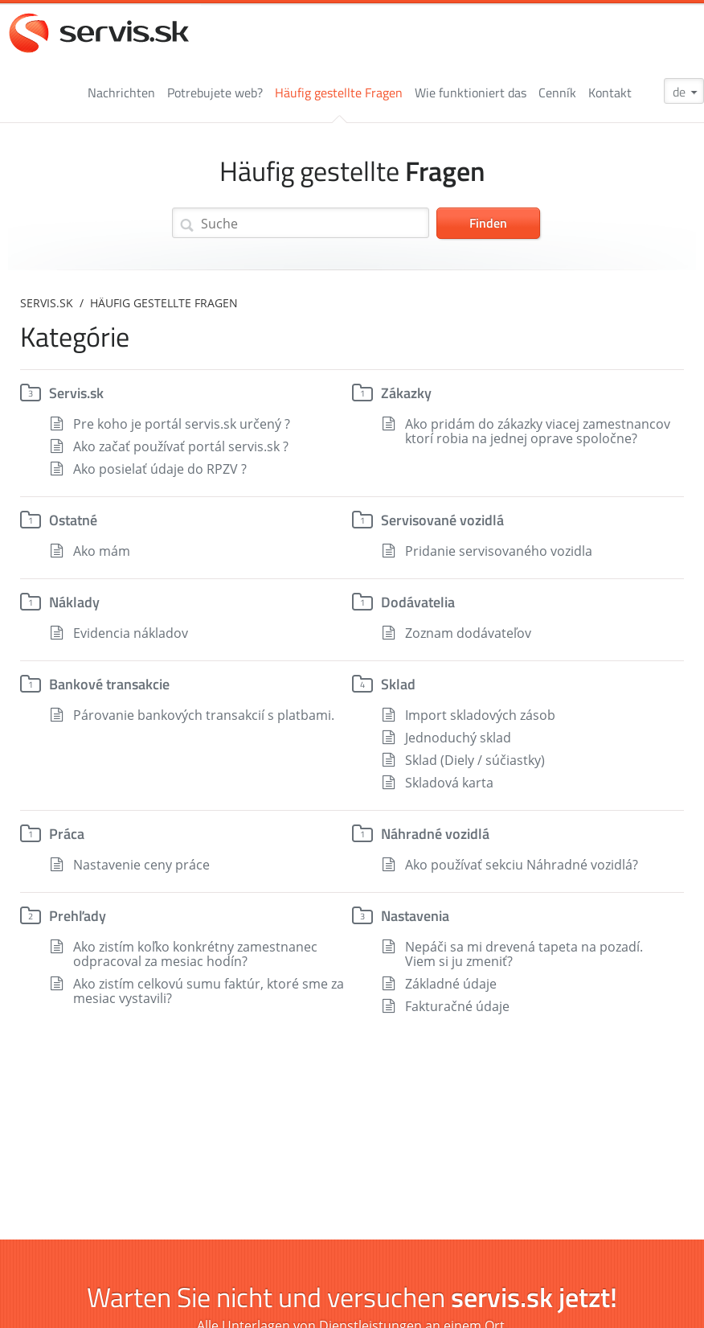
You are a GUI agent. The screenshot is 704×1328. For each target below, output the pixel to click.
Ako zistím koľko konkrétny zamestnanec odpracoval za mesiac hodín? (195, 953)
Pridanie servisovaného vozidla (498, 551)
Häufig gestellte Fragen (339, 92)
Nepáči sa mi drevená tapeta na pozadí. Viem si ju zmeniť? (524, 953)
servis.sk (46, 302)
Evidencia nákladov (130, 633)
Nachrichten (121, 92)
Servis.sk (76, 393)
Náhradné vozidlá (435, 834)
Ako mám (101, 551)
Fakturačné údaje (457, 1006)
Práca (66, 834)
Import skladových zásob (480, 715)
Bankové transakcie (109, 684)
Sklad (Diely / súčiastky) (475, 760)
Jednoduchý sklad (458, 737)
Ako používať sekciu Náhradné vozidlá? (521, 864)
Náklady (74, 602)
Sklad (398, 684)
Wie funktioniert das (470, 92)
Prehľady (77, 916)
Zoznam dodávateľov (468, 633)
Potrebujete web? (215, 92)
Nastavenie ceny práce (141, 864)
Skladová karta (449, 782)
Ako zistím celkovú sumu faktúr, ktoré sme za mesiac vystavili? (208, 990)
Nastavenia (415, 916)
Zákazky (406, 393)
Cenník (557, 92)
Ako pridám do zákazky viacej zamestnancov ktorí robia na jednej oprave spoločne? (537, 431)
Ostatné (73, 520)
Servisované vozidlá (442, 520)
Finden (488, 222)
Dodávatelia (418, 602)
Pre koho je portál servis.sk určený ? (181, 424)
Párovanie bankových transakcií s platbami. (203, 715)
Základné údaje (451, 983)
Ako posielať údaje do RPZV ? (160, 469)
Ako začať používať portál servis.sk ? (181, 446)
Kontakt (610, 92)
